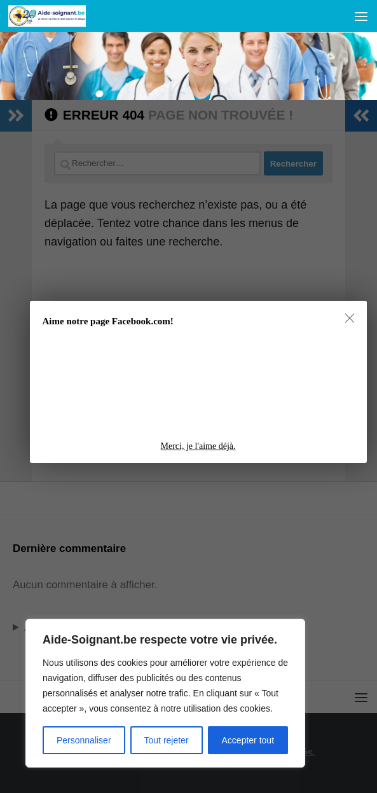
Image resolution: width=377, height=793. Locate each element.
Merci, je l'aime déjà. (198, 446)
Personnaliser (84, 740)
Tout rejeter (166, 740)
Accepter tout (248, 740)
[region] (165, 693)
